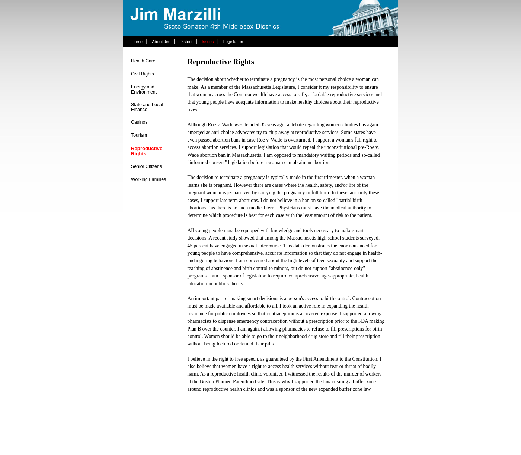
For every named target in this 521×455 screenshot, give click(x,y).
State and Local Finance (147, 107)
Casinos (139, 122)
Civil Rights (142, 74)
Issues (208, 41)
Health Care (143, 61)
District (186, 41)
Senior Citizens (146, 166)
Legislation (233, 41)
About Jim (161, 41)
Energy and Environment (144, 89)
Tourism (139, 135)
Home (137, 41)
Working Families (148, 179)
